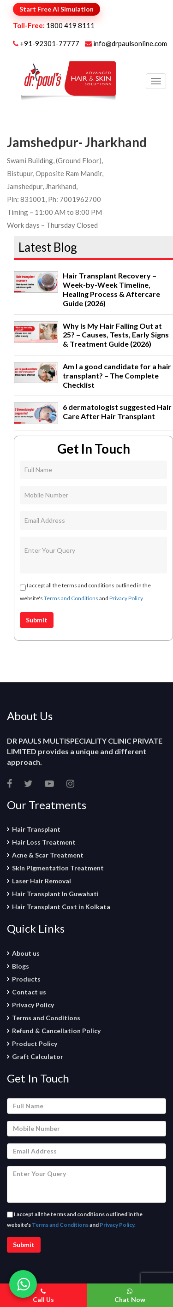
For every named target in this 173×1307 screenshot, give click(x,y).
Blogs (20, 966)
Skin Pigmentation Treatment (58, 868)
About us (26, 953)
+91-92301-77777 (50, 43)
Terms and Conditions (71, 598)
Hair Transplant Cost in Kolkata (61, 907)
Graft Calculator (37, 1056)
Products (26, 979)
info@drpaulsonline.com (126, 43)
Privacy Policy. (126, 598)
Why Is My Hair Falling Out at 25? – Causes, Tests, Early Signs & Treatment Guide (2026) (116, 335)
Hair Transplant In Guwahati (55, 894)
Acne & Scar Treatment (48, 855)
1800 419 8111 (70, 25)
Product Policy (34, 1043)
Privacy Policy (33, 1005)
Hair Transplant (36, 829)
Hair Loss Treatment (44, 842)
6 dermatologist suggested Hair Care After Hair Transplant (117, 411)
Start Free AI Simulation (56, 9)
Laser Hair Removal (41, 881)
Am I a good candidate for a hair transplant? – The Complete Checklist (117, 375)
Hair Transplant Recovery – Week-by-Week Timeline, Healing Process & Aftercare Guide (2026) (111, 289)
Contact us (29, 992)
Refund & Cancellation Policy (56, 1031)
